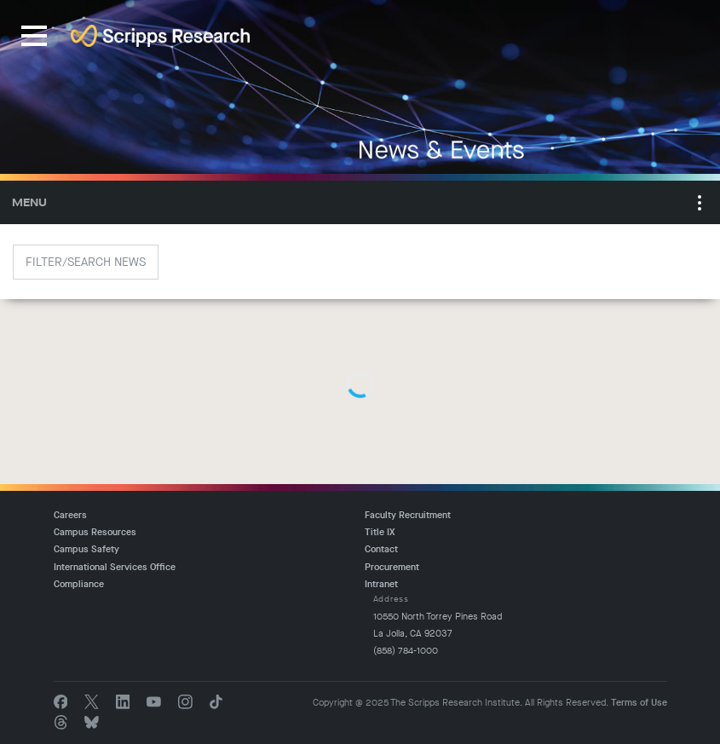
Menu (29, 202)
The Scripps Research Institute (160, 36)
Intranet (381, 584)
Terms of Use (639, 702)
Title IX (380, 532)
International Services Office (115, 567)
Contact (381, 549)
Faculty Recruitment (408, 515)
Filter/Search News (86, 262)
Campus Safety (86, 549)
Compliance (79, 584)
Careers (70, 515)
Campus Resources (95, 532)
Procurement (392, 567)
